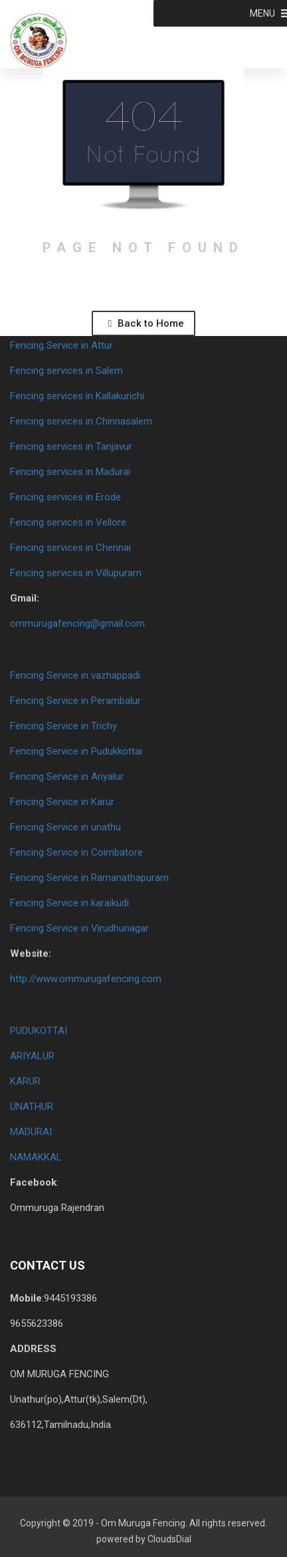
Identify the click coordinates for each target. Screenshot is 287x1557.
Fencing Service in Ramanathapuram (89, 878)
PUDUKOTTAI (38, 1031)
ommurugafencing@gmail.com (77, 623)
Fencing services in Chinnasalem (81, 421)
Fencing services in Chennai (70, 548)
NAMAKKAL (36, 1157)
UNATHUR (31, 1107)
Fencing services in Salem (66, 371)
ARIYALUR (32, 1056)
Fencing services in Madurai (70, 472)
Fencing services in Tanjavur (71, 446)
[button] (262, 13)
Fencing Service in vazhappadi (75, 675)
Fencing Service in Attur (61, 345)
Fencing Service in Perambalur (75, 701)
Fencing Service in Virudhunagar (79, 928)
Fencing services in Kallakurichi (77, 396)
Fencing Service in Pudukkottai (76, 751)
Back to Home (146, 323)
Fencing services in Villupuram (76, 573)
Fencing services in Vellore (68, 522)
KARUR (25, 1081)
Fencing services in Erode (65, 497)
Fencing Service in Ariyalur (67, 776)
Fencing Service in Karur (62, 802)
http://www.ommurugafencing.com (85, 979)
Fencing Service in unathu (65, 827)
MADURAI (31, 1132)
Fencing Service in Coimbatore (76, 852)
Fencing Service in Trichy (63, 726)
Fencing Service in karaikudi (69, 903)
